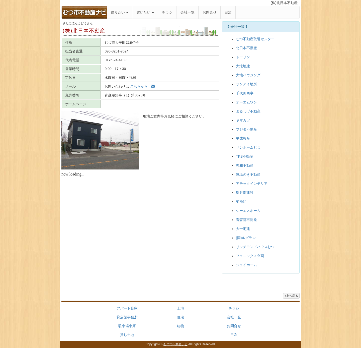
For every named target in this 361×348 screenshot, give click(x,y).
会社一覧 (187, 12)
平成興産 (243, 138)
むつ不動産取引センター (255, 39)
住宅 (180, 317)
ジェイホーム (246, 265)
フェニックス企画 (250, 256)
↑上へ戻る (291, 296)
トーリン (243, 57)
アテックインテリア (251, 184)
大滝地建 (243, 66)
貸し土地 (127, 335)
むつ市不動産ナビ (175, 344)
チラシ (167, 12)
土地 (180, 308)
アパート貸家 (127, 308)
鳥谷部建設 (244, 193)
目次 (228, 12)
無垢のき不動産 (248, 174)
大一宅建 (243, 229)
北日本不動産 (246, 48)
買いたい (145, 12)
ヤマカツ (243, 120)
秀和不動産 (244, 165)
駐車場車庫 (127, 326)
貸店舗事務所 (127, 317)
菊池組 (241, 202)
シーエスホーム (248, 211)
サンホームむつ (248, 147)
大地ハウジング (248, 75)
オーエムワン (246, 102)
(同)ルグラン (246, 238)
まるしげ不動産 (248, 111)
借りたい (119, 12)
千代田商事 (244, 93)
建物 (180, 326)
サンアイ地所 (246, 84)
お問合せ (210, 12)
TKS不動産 (244, 156)
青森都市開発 (246, 220)
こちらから (142, 86)
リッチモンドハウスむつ (255, 247)
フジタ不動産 (246, 129)
